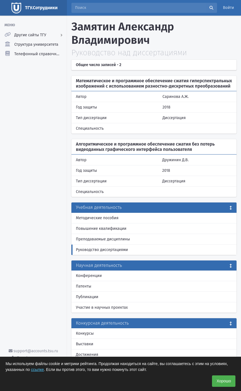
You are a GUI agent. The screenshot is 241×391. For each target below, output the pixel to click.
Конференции (89, 275)
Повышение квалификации (101, 228)
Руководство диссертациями (102, 249)
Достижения (87, 354)
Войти (228, 7)
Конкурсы (85, 333)
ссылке (37, 369)
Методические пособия (97, 218)
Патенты (83, 286)
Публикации (87, 297)
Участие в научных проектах (102, 307)
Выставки (84, 344)
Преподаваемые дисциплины (103, 239)
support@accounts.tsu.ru (33, 351)
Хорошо (223, 381)
